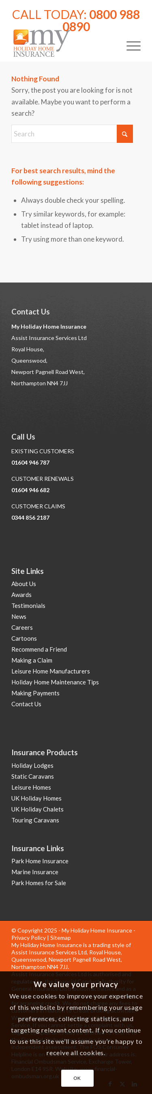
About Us (23, 583)
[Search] (72, 134)
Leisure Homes (31, 787)
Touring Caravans (35, 820)
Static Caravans (32, 776)
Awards (21, 594)
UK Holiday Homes (36, 798)
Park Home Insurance (40, 861)
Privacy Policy (28, 937)
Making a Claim (31, 660)
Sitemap (60, 937)
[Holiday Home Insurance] (63, 45)
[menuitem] (129, 45)
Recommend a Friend (39, 649)
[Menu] (129, 45)
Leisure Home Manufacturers (50, 671)
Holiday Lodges (32, 765)
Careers (22, 627)
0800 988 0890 (101, 20)
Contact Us (26, 703)
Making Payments (35, 693)
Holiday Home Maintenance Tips (55, 682)
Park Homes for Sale (38, 882)
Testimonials (28, 605)
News (18, 616)
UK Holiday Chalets (37, 809)
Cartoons (24, 638)
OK (77, 1078)
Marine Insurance (34, 871)
